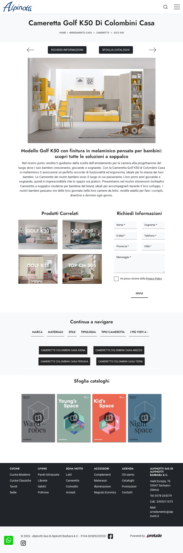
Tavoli (13, 486)
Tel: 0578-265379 (161, 495)
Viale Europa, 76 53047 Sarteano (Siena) (160, 485)
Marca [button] (37, 332)
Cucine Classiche (20, 480)
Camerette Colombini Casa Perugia (64, 361)
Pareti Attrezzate (48, 474)
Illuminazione (102, 486)
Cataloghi (128, 480)
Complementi (102, 474)
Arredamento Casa (80, 32)
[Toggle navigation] (177, 7)
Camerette (102, 32)
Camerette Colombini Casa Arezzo (118, 350)
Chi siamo (128, 474)
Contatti (127, 492)
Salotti (42, 486)
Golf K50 (119, 32)
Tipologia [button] (88, 332)
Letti (69, 474)
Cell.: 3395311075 (161, 501)
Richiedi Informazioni (67, 49)
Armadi (70, 492)
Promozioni (129, 486)
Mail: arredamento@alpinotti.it (161, 512)
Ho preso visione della (141, 278)
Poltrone (43, 492)
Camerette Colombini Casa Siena (63, 350)
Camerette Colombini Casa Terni (120, 361)
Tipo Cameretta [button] (113, 332)
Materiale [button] (55, 332)
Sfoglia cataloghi (116, 49)
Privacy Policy (154, 278)
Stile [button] (72, 332)
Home (62, 32)
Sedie (13, 492)
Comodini (72, 486)
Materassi (100, 480)
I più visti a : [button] (139, 332)
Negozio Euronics (105, 492)
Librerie (42, 480)
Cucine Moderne (20, 474)
